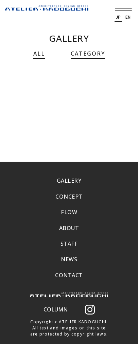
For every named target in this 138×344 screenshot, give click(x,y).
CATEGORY (88, 53)
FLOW (69, 212)
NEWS (69, 259)
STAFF (69, 243)
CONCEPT (69, 196)
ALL (39, 53)
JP (118, 17)
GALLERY (69, 180)
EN (128, 17)
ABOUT (69, 228)
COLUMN (56, 309)
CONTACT (69, 275)
